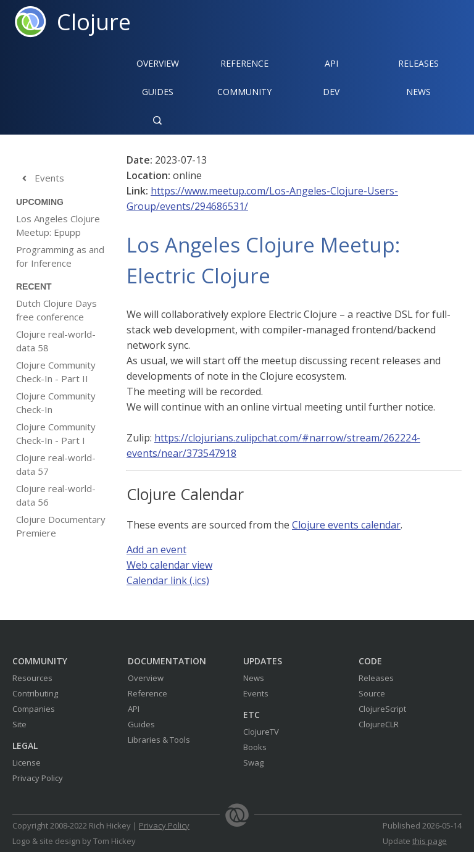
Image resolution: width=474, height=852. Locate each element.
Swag (253, 762)
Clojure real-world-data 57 (56, 464)
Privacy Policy (37, 777)
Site (19, 724)
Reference (147, 693)
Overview (157, 63)
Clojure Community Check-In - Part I (56, 433)
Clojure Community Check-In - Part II (56, 372)
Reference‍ (244, 63)
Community (244, 92)
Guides (157, 92)
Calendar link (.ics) (168, 580)
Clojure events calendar (346, 525)
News (418, 92)
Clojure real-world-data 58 (56, 341)
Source (372, 693)
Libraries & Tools (159, 739)
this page (429, 840)
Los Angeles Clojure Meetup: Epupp (58, 225)
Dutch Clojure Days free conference (56, 310)
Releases (418, 63)
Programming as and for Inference (60, 256)
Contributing (35, 693)
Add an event (156, 549)
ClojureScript (382, 708)
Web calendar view (169, 565)
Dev (331, 92)
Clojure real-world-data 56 (56, 495)
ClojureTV (261, 731)
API (331, 63)
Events (40, 178)
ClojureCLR (379, 724)
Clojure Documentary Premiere (61, 526)
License (26, 762)
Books (255, 747)
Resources (32, 677)
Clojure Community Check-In (56, 403)
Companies (33, 708)
